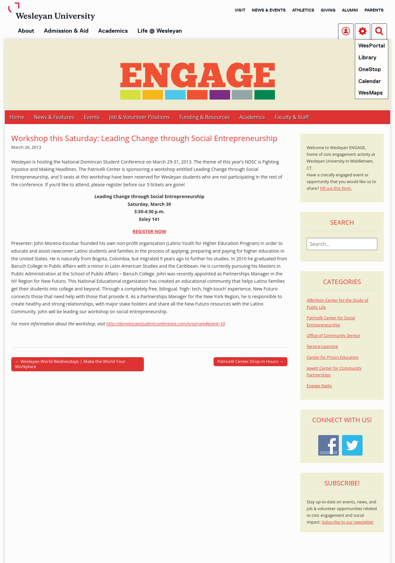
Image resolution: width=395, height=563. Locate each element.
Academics (113, 31)
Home (17, 117)
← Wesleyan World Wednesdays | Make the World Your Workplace (70, 363)
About (26, 31)
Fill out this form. (336, 188)
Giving (328, 10)
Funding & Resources (205, 117)
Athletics (303, 10)
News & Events (269, 10)
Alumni (350, 10)
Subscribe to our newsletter (348, 522)
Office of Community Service (333, 335)
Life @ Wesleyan (159, 31)
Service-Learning (322, 346)
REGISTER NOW (149, 231)
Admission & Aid (66, 31)
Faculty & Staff (292, 117)
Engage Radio (319, 386)
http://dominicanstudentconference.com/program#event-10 (165, 324)
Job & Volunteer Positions (139, 117)
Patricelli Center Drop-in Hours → (250, 361)
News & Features (54, 117)
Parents (374, 10)
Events (92, 117)
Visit (240, 10)
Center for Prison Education (333, 357)
